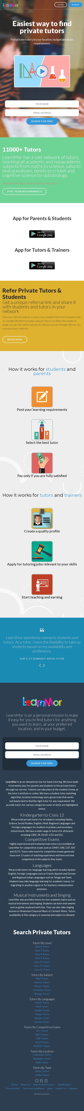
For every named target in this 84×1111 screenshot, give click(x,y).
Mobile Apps (64, 1084)
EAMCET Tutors (42, 1046)
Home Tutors (42, 1071)
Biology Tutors (42, 993)
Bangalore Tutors (42, 1058)
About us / (26, 1084)
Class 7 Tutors (42, 950)
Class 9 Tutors (42, 958)
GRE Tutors (42, 1038)
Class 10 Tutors (42, 962)
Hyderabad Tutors (42, 1054)
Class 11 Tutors (42, 965)
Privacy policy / (13, 1088)
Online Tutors (42, 1075)
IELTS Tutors (42, 1042)
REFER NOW (15, 339)
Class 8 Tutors (42, 954)
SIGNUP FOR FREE (42, 121)
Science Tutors (42, 982)
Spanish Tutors (42, 1018)
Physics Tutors (42, 986)
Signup (75, 5)
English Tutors (42, 1010)
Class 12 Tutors (42, 969)
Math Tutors (42, 978)
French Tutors (42, 1002)
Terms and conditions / (34, 1088)
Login (61, 5)
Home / (15, 1084)
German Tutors (42, 1021)
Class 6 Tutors (42, 946)
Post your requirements (24, 191)
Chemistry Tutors (42, 990)
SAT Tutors (42, 1030)
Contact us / (61, 1088)
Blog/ (50, 1088)
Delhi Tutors (42, 1062)
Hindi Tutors (42, 1006)
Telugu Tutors (42, 1014)
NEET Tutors (42, 1034)
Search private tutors (43, 1084)
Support (73, 1088)
